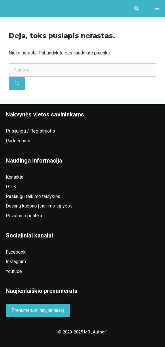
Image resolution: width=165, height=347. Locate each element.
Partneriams (18, 141)
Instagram (16, 261)
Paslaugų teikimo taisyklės (33, 196)
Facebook (16, 252)
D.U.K (11, 186)
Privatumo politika (24, 215)
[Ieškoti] (17, 83)
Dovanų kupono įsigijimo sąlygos (39, 206)
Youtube (14, 271)
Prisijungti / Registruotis (30, 131)
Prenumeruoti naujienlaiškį (38, 310)
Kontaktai (15, 177)
